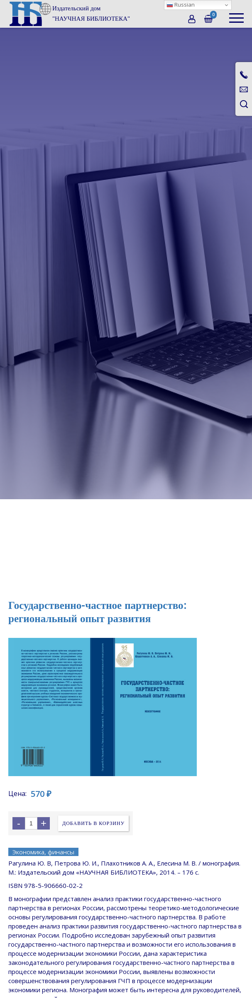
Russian (180, 4)
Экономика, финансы (43, 852)
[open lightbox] (126, 707)
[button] (236, 14)
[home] (69, 13)
